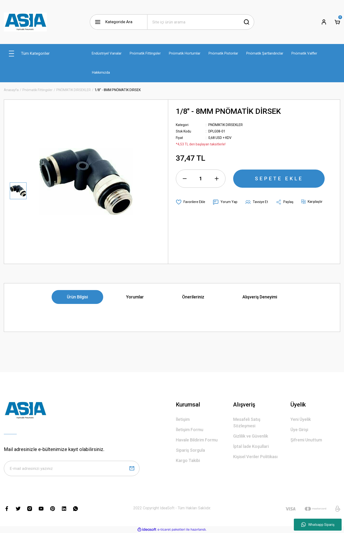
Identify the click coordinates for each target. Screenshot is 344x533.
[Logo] (25, 22)
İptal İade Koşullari (251, 446)
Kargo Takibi (188, 460)
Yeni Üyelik (300, 419)
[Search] (200, 22)
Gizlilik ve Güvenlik (250, 436)
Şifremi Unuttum (306, 439)
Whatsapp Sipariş (317, 524)
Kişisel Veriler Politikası (255, 456)
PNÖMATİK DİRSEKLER (225, 125)
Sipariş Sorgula (190, 450)
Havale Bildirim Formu (197, 439)
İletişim (183, 419)
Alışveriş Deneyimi (259, 296)
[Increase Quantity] (216, 178)
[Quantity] (200, 178)
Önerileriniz (193, 296)
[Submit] (132, 468)
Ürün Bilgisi (77, 296)
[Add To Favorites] (190, 202)
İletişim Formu (189, 429)
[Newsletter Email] (72, 468)
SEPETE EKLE (279, 178)
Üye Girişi (299, 429)
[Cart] (337, 22)
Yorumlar (135, 296)
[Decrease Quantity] (184, 178)
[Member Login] (324, 22)
